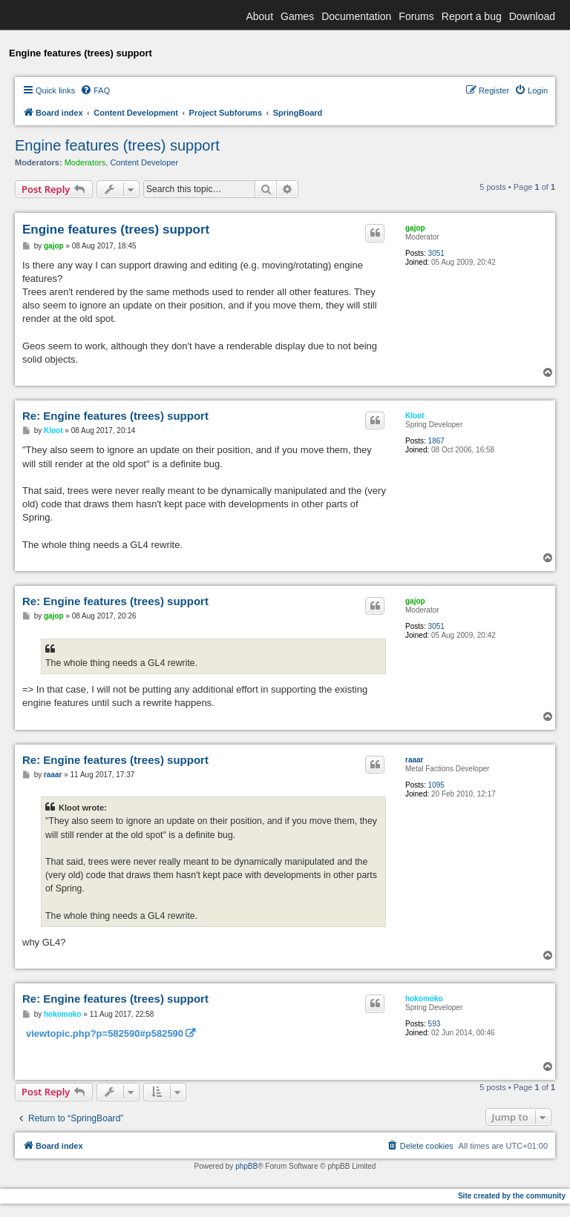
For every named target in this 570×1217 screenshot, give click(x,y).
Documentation (356, 16)
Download (532, 16)
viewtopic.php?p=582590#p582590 (104, 1033)
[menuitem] (95, 90)
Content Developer (144, 162)
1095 (436, 785)
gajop (415, 228)
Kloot (415, 416)
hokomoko (424, 999)
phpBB (246, 1166)
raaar (414, 760)
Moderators (85, 162)
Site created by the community (512, 1196)
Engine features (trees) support (117, 145)
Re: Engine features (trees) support (115, 415)
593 (434, 1024)
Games (297, 16)
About (259, 16)
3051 (436, 253)
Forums (416, 16)
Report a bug (472, 16)
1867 (436, 441)
